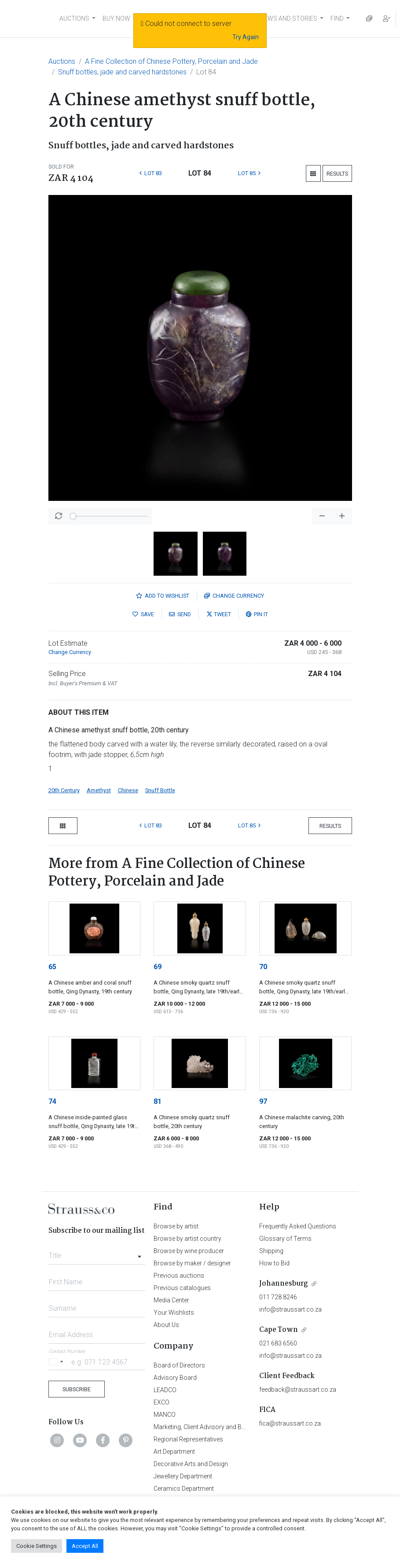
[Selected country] (57, 1361)
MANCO (165, 1414)
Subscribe (76, 1389)
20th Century (64, 790)
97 (263, 1101)
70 (263, 967)
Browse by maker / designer (192, 1263)
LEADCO (165, 1389)
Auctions (61, 61)
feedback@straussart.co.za (297, 1389)
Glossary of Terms (285, 1238)
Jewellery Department (183, 1476)
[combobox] (97, 1253)
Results (337, 173)
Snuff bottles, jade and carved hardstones (122, 72)
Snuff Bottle (160, 790)
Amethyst (99, 790)
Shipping (271, 1250)
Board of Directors (179, 1365)
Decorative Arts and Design (191, 1463)
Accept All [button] (85, 1546)
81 (157, 1101)
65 (52, 967)
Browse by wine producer (189, 1250)
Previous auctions (179, 1275)
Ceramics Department (184, 1488)
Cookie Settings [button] (36, 1546)
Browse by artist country (187, 1238)
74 (52, 1101)
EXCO (161, 1402)
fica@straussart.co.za (290, 1423)
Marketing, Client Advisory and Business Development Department (244, 1426)
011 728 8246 (278, 1297)
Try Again (245, 36)
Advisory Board (175, 1377)
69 (157, 967)
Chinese (128, 790)
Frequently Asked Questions (297, 1226)
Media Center (171, 1300)
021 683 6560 (278, 1343)
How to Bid (274, 1263)
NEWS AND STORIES (288, 18)
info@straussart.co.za (290, 1309)
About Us (166, 1324)
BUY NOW (116, 18)
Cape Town (278, 1329)
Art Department (174, 1451)
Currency (234, 595)
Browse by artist (176, 1226)
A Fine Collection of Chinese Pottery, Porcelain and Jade (171, 61)
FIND (337, 18)
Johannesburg (283, 1283)
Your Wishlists (174, 1312)
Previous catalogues (182, 1287)
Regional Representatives (188, 1439)
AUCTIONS (74, 18)
